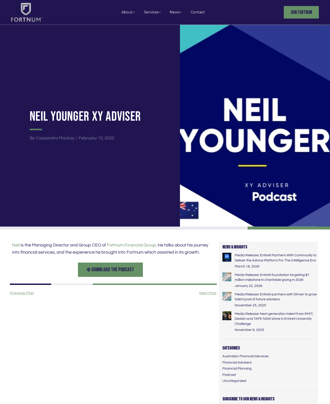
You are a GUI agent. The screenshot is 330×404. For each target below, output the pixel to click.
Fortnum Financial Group (131, 245)
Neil (16, 245)
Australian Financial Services (245, 356)
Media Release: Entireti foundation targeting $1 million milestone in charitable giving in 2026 (272, 277)
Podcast (229, 375)
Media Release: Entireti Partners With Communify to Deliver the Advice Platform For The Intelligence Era (275, 257)
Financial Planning (237, 368)
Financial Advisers (237, 362)
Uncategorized (234, 381)
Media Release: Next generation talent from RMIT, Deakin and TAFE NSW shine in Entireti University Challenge (274, 319)
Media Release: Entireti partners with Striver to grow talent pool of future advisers (276, 296)
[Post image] (226, 257)
